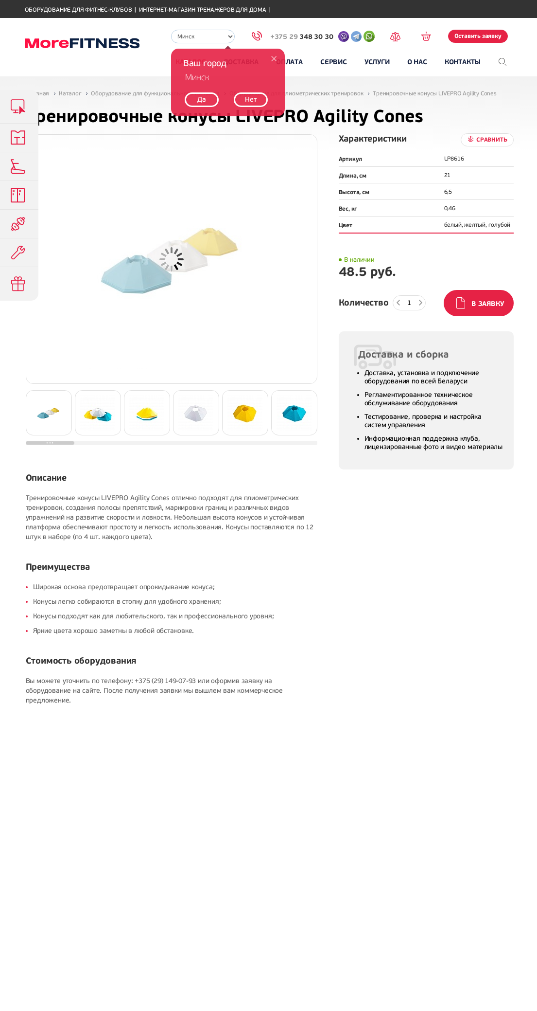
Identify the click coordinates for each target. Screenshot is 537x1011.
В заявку (487, 303)
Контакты (463, 62)
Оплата (289, 62)
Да (201, 99)
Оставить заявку (478, 36)
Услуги (377, 62)
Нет (250, 99)
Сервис (333, 62)
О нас (417, 62)
